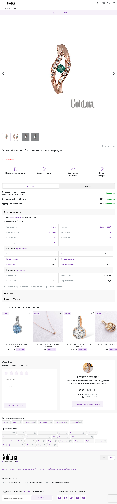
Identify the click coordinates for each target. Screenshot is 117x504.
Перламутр (66, 441)
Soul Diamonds (61, 422)
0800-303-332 (87, 390)
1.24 (109, 232)
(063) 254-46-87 (69, 469)
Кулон (53, 227)
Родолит (79, 441)
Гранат (63, 433)
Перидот (52, 441)
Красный (52, 232)
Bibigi (6, 422)
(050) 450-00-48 (53, 469)
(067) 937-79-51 (38, 469)
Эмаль (53, 445)
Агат (21, 433)
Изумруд (20, 270)
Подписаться (42, 498)
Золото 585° (105, 227)
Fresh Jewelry (30, 422)
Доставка (30, 186)
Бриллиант (21, 248)
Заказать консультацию (87, 404)
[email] (17, 497)
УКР (103, 458)
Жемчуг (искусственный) (13, 437)
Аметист (32, 433)
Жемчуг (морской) (61, 437)
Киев (4, 194)
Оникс (41, 441)
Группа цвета (12, 259)
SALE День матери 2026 (58, 13)
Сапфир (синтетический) (13, 445)
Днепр (8, 194)
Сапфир (101, 441)
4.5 (55, 243)
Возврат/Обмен (12, 299)
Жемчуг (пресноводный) (82, 437)
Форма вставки (67, 264)
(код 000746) (109, 146)
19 (110, 237)
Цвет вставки (67, 254)
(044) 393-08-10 (23, 469)
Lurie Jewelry (15, 217)
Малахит (30, 441)
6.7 (55, 237)
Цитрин (41, 445)
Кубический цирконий (13, 441)
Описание (9, 293)
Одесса (22, 194)
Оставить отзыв (15, 405)
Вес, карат (11, 264)
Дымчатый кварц (77, 433)
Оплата (87, 186)
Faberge (17, 422)
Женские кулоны (10, 8)
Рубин (89, 441)
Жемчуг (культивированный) (38, 437)
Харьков (15, 194)
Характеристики (12, 212)
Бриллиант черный (47, 433)
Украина (76, 422)
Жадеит (92, 433)
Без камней (9, 433)
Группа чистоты (68, 259)
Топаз (31, 445)
